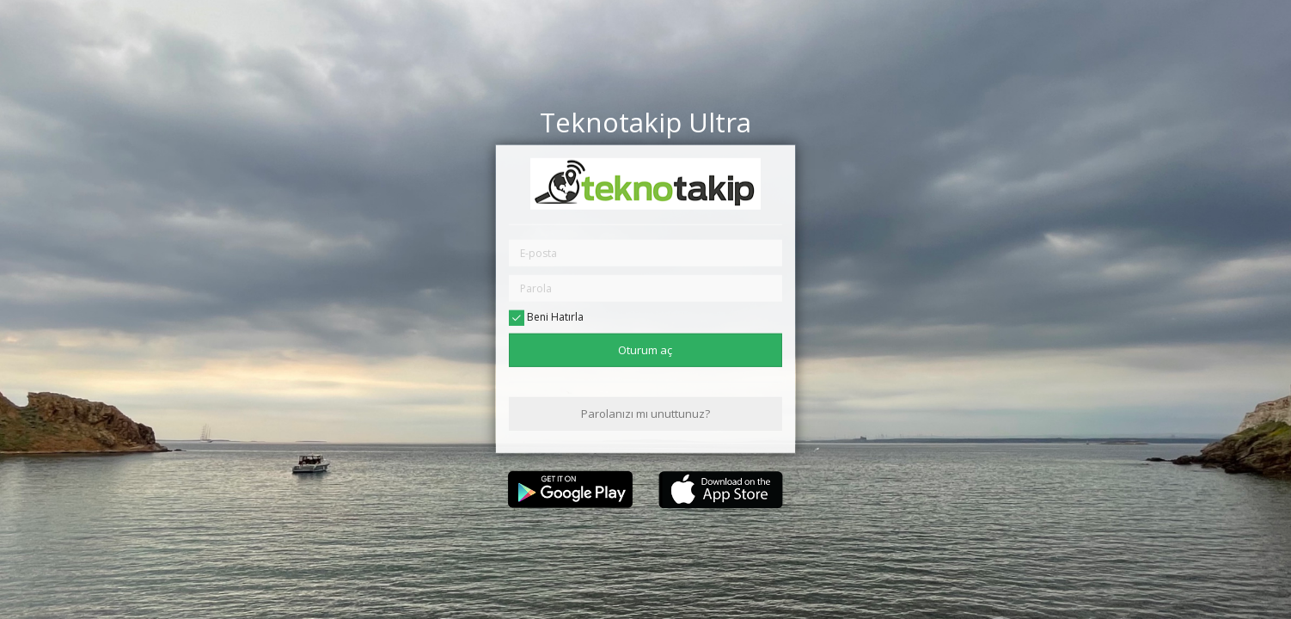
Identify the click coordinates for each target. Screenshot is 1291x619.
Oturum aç (645, 349)
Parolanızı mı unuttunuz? (645, 413)
